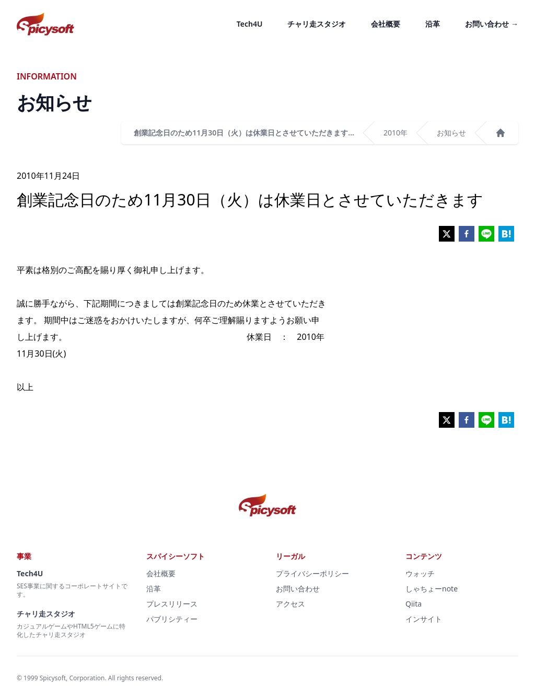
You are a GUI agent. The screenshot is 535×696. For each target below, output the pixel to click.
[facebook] (466, 234)
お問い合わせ (491, 24)
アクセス (290, 604)
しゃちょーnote (431, 589)
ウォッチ (420, 573)
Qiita (413, 604)
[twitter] (447, 234)
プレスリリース (171, 604)
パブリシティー (171, 619)
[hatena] (506, 234)
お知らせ (451, 133)
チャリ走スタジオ (316, 24)
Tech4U (250, 24)
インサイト (423, 619)
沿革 (432, 24)
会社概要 (385, 24)
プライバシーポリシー (312, 573)
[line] (486, 234)
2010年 (395, 133)
